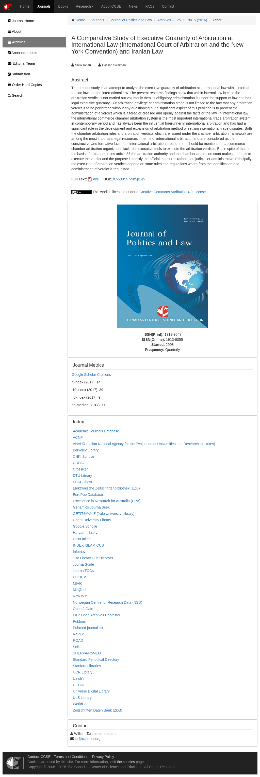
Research (84, 6)
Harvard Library (85, 533)
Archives (164, 20)
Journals (44, 6)
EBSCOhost (82, 482)
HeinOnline (81, 539)
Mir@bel (79, 590)
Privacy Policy (103, 757)
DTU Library (82, 476)
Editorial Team (20, 63)
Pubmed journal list (88, 628)
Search (14, 95)
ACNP (78, 437)
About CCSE (111, 6)
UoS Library (82, 698)
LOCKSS (80, 577)
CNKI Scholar (83, 456)
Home (24, 6)
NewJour (80, 596)
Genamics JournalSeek (91, 507)
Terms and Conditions (71, 757)
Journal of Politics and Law (131, 20)
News (133, 6)
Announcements (21, 53)
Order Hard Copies (23, 85)
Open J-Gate (83, 609)
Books (63, 6)
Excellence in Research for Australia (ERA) (106, 501)
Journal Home (19, 21)
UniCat (78, 685)
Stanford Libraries (87, 666)
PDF (96, 179)
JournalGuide (83, 564)
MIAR (77, 583)
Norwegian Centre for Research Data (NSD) (107, 602)
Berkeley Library (86, 450)
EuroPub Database (88, 495)
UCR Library (82, 672)
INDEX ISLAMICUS (88, 545)
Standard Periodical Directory (96, 659)
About (13, 31)
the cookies (126, 762)
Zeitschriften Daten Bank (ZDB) (97, 710)
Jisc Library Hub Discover (93, 558)
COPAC (79, 463)
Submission (17, 74)
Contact (168, 6)
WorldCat (80, 704)
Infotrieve (80, 552)
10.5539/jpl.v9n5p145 (128, 179)
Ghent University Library (92, 520)
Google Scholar (85, 526)
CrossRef (80, 469)
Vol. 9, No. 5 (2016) (191, 20)
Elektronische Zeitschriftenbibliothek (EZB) (106, 488)
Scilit (76, 647)
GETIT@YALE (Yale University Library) (103, 514)
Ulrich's (78, 679)
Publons (79, 621)
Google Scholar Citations (91, 375)
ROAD (78, 640)
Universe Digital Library (91, 691)
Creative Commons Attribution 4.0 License (172, 192)
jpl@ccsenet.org (88, 739)
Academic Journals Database (96, 431)
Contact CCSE (39, 757)
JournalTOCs (83, 571)
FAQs (149, 6)
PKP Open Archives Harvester (96, 615)
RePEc (78, 634)
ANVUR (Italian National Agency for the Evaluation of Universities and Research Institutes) (144, 444)
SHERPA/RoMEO (87, 653)
